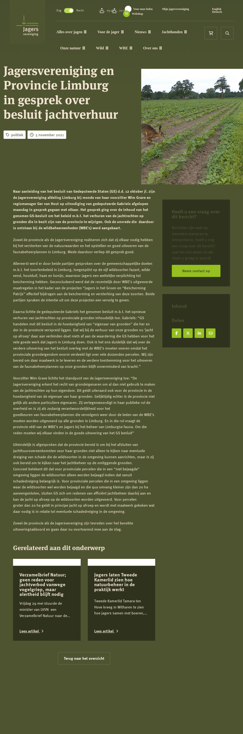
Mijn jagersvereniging (148, 13)
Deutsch (219, 11)
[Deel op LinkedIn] (199, 333)
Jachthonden (182, 32)
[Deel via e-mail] (210, 333)
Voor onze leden (151, 9)
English (219, 9)
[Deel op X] (188, 333)
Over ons (161, 49)
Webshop (182, 13)
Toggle (77, 10)
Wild (111, 49)
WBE (134, 49)
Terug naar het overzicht (84, 693)
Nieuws (151, 32)
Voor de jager (119, 32)
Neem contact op (196, 270)
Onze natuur (81, 49)
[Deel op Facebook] (176, 333)
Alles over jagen (80, 32)
